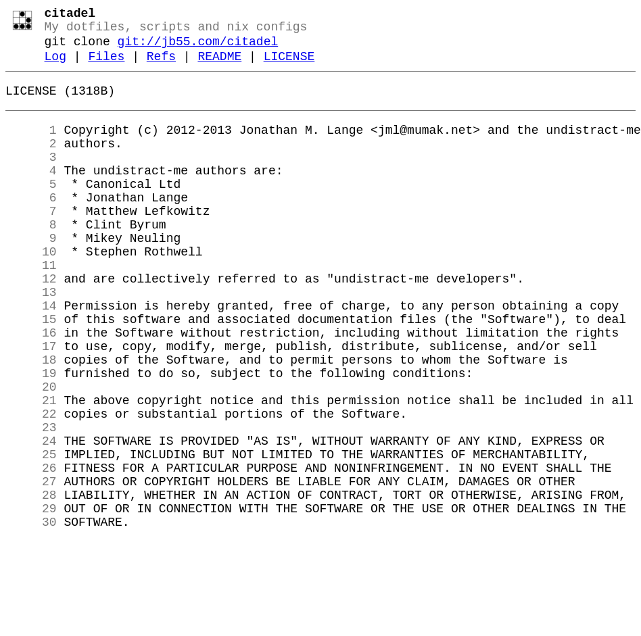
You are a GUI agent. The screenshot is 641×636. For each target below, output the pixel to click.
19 (31, 437)
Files (106, 66)
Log (55, 66)
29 (31, 599)
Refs (161, 66)
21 (31, 470)
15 (31, 372)
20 (31, 453)
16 (31, 389)
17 (31, 405)
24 (31, 518)
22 (31, 486)
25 (31, 535)
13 (31, 340)
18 (31, 421)
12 (31, 324)
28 (31, 583)
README (219, 66)
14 (31, 356)
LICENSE (289, 66)
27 (31, 567)
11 (31, 307)
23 (31, 502)
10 (31, 291)
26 (31, 551)
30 (31, 616)
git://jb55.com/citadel (198, 49)
